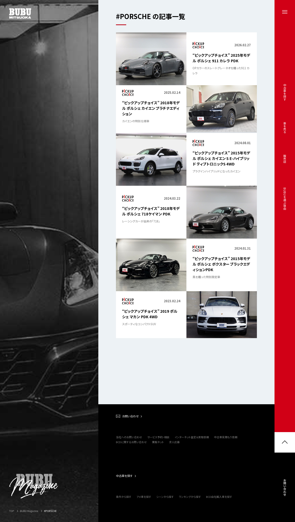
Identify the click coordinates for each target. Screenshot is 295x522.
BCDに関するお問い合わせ (131, 442)
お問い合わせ (285, 488)
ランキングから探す (190, 497)
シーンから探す (165, 497)
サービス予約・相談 (158, 437)
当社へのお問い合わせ (129, 437)
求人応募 (174, 442)
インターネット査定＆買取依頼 (192, 437)
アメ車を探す (143, 497)
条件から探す (123, 497)
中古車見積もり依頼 (225, 437)
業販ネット (158, 442)
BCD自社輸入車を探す (219, 497)
